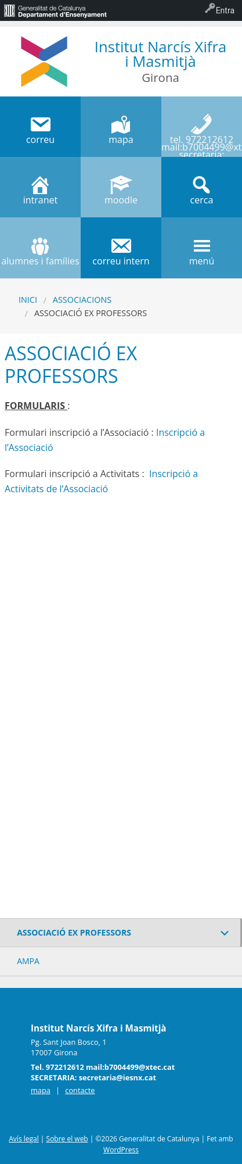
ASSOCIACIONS (82, 299)
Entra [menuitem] (225, 10)
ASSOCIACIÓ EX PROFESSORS (74, 932)
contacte (80, 1090)
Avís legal (23, 1139)
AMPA (28, 960)
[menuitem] (55, 10)
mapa (40, 1090)
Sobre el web (67, 1139)
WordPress (121, 1150)
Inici (28, 299)
